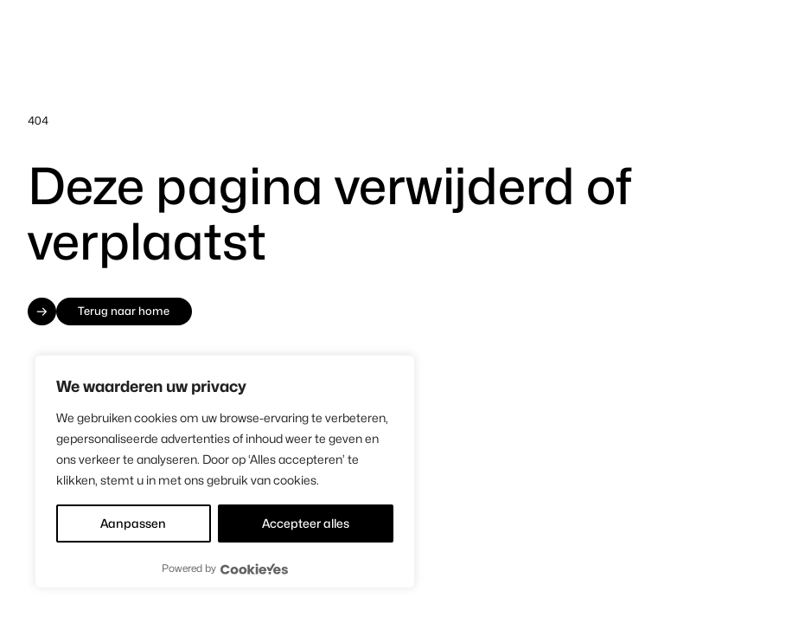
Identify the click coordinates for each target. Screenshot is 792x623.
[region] (225, 471)
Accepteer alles (305, 523)
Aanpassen (133, 523)
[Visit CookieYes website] (254, 569)
